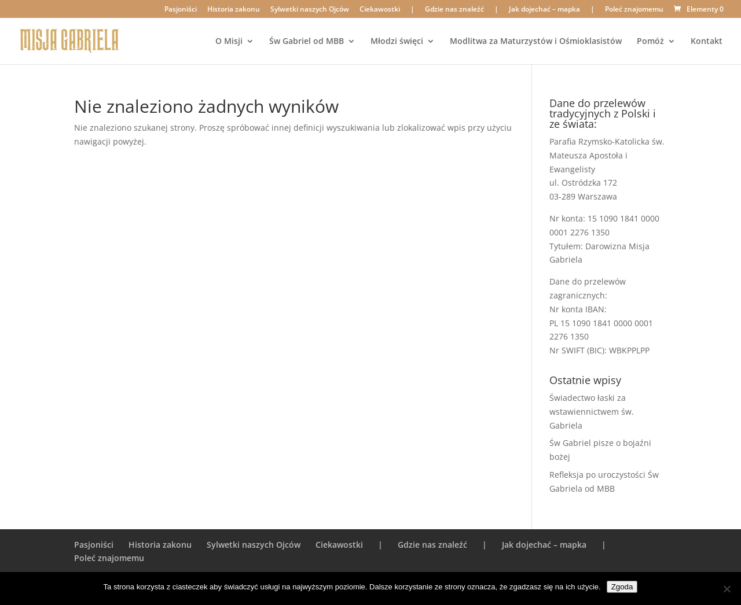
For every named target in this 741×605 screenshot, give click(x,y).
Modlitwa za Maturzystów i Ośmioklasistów (536, 41)
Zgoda (622, 586)
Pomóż (650, 41)
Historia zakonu (233, 10)
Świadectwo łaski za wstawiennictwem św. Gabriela (591, 411)
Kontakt (706, 41)
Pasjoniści (180, 10)
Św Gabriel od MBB (306, 41)
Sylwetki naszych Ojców (309, 10)
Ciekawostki (380, 10)
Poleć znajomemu (634, 10)
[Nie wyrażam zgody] (726, 589)
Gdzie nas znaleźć (454, 10)
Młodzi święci (396, 41)
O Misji (229, 41)
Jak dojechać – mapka (544, 10)
